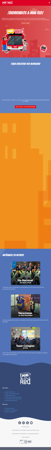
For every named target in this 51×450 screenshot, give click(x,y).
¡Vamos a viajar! (25, 23)
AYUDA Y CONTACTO (10, 411)
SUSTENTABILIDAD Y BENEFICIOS (13, 398)
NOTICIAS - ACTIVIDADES (11, 410)
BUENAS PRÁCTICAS (10, 395)
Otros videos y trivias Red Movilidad (25, 106)
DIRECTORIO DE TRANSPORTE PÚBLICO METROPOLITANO (25, 430)
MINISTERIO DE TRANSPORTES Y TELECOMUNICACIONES (25, 433)
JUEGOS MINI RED (9, 408)
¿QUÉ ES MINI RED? (10, 392)
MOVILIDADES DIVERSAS (11, 400)
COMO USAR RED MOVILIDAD (12, 393)
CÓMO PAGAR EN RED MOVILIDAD (13, 397)
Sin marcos (15, 39)
